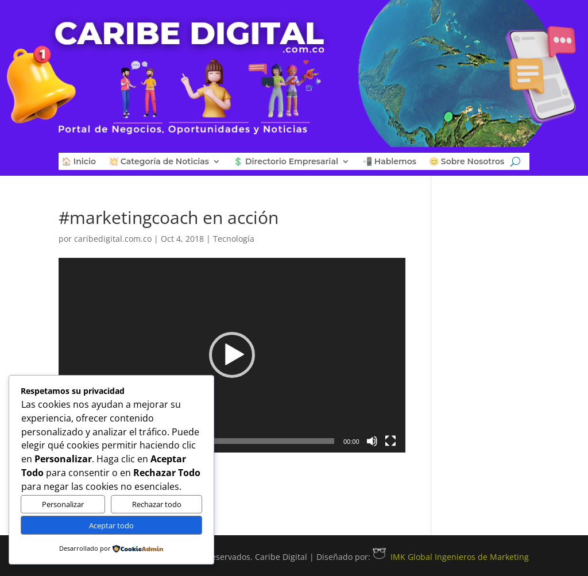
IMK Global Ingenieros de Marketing (451, 556)
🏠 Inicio (78, 162)
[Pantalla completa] (390, 441)
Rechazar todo (156, 504)
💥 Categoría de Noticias (159, 162)
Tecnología (233, 238)
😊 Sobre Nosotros (466, 162)
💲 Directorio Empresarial (285, 162)
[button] (232, 355)
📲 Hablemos (389, 162)
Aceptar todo (111, 525)
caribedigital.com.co (113, 238)
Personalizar (63, 504)
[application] (232, 355)
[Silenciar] (372, 441)
